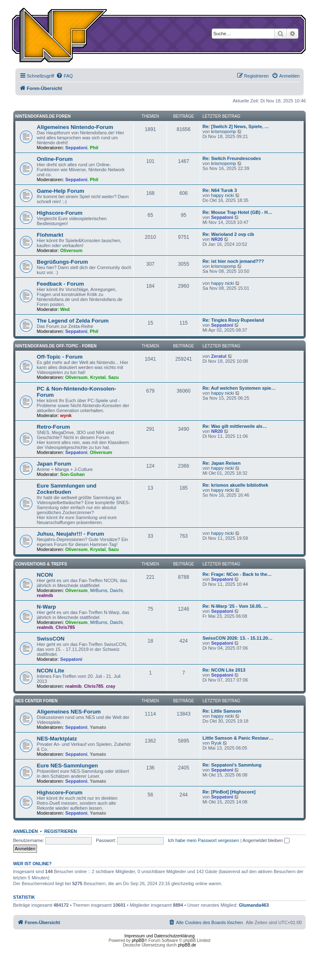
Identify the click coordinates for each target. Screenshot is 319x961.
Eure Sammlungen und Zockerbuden (67, 489)
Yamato (98, 727)
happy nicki (222, 195)
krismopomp (223, 131)
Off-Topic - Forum (60, 357)
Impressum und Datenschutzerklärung (160, 936)
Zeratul (218, 356)
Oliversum (71, 250)
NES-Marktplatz (57, 738)
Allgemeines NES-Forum (69, 712)
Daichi (116, 590)
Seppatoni (76, 147)
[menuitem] (64, 76)
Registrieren (60, 831)
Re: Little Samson (221, 711)
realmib (45, 595)
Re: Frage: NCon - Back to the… (237, 574)
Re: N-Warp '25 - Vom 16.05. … (235, 606)
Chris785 (65, 627)
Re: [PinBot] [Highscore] (228, 791)
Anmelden (25, 831)
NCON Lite (50, 670)
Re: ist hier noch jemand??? (233, 261)
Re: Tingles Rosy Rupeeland (233, 320)
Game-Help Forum (60, 191)
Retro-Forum (53, 427)
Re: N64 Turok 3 (219, 190)
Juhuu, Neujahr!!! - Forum (70, 534)
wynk (66, 415)
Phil (94, 147)
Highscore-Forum (60, 213)
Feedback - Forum (60, 284)
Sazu (113, 377)
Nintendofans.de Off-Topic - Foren (56, 346)
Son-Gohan (72, 474)
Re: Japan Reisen (221, 463)
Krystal (98, 377)
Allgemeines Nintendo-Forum (75, 127)
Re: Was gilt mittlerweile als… (234, 426)
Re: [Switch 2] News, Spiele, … (235, 126)
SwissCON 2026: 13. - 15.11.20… (237, 638)
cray (110, 686)
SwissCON (51, 639)
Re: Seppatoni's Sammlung (231, 764)
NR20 (217, 239)
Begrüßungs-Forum (62, 262)
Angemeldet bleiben (266, 840)
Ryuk (216, 742)
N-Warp (46, 607)
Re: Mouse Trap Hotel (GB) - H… (237, 212)
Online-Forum (55, 159)
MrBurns (99, 590)
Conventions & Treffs (41, 564)
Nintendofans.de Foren (43, 116)
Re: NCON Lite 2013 (223, 669)
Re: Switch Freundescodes (231, 158)
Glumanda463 (254, 905)
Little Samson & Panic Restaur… (237, 737)
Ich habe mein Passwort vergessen (203, 840)
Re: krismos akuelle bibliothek (235, 485)
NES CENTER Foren (36, 701)
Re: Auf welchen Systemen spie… (238, 388)
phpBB (138, 940)
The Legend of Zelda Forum (73, 321)
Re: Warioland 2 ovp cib (228, 234)
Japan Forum (54, 464)
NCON (45, 575)
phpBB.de (187, 945)
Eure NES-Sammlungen (67, 765)
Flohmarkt (50, 235)
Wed (65, 309)
